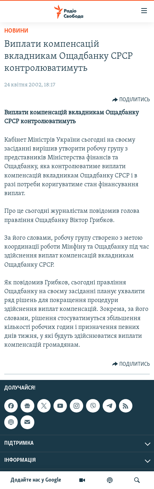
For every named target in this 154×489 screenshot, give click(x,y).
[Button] (131, 100)
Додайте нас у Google (36, 480)
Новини (16, 31)
